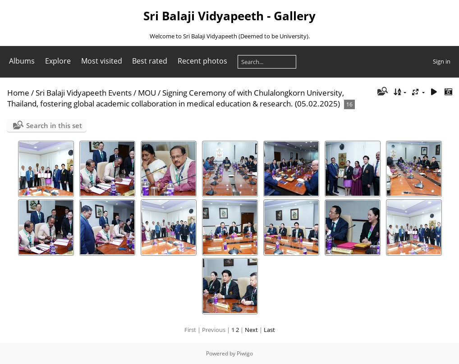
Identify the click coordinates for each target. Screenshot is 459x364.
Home (18, 93)
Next (251, 330)
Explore (58, 61)
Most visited (101, 61)
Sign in (441, 61)
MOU (147, 93)
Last (269, 330)
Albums (22, 61)
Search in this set (54, 125)
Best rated (149, 61)
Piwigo (245, 353)
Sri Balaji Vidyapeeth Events (84, 93)
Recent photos (202, 61)
